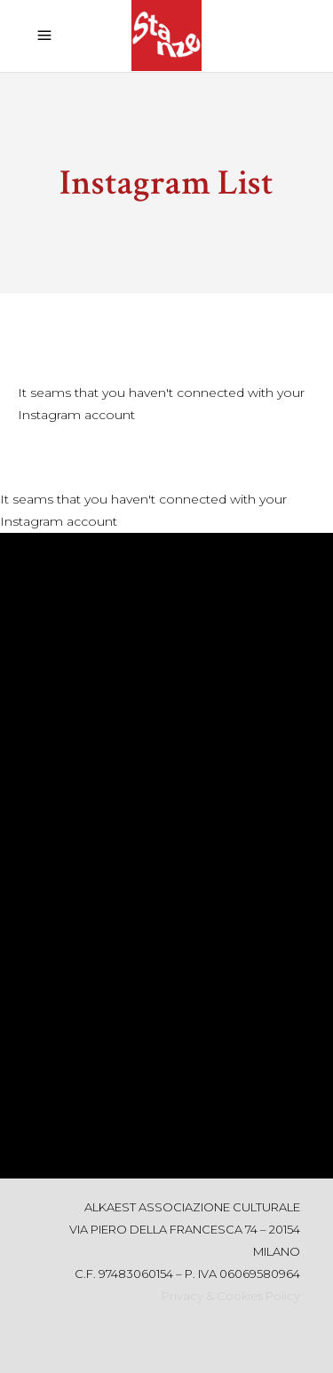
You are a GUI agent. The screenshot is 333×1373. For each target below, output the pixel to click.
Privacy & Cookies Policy (231, 1296)
